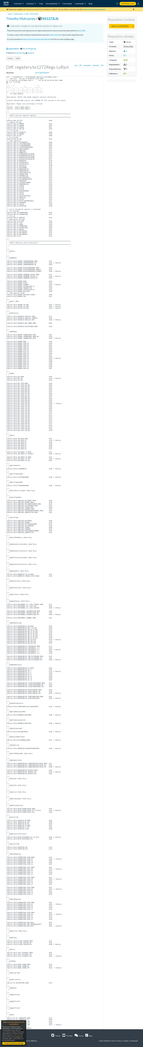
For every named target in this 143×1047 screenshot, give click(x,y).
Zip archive (54, 35)
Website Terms (109, 1041)
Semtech (30, 53)
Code (41, 3)
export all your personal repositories (36, 39)
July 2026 (81, 30)
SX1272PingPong (28, 49)
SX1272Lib (34, 14)
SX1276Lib (18, 53)
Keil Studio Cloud (127, 3)
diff (80, 65)
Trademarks (134, 1041)
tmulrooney (18, 14)
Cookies (125, 1041)
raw (75, 65)
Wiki (18, 58)
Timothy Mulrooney (21, 19)
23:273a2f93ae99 (42, 73)
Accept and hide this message (13, 1043)
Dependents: (13, 49)
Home (10, 58)
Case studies (67, 3)
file (102, 65)
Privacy (119, 1041)
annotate (87, 65)
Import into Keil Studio (120, 26)
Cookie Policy (17, 1035)
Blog (90, 3)
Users (10, 14)
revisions (95, 65)
